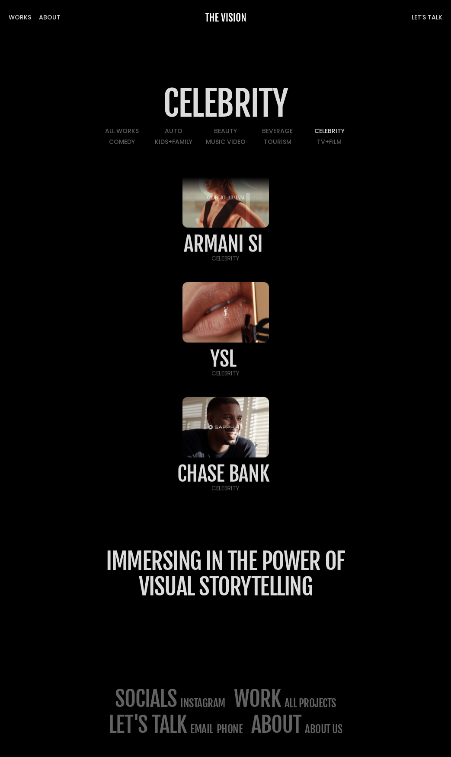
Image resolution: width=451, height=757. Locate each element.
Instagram (202, 703)
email (201, 729)
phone (230, 729)
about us (323, 729)
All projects (310, 703)
